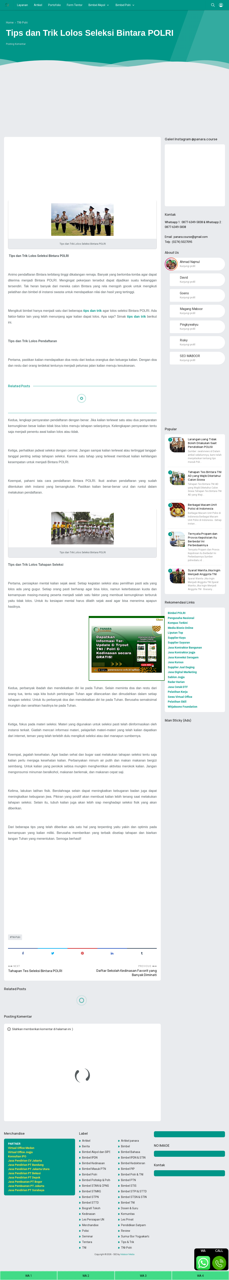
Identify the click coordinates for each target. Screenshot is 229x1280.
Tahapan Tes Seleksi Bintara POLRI (35, 971)
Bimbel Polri (123, 5)
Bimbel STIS (128, 1185)
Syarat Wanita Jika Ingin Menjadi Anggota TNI (204, 572)
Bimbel (125, 1146)
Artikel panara (130, 1140)
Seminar (87, 1236)
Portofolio (54, 5)
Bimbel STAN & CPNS (95, 1185)
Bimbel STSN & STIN (134, 1197)
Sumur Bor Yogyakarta (135, 1236)
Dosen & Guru (129, 1208)
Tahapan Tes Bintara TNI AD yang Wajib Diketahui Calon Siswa (205, 475)
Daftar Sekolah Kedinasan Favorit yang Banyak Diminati (126, 973)
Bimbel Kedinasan (93, 1163)
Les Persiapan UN (93, 1219)
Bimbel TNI (128, 1202)
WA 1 (28, 1275)
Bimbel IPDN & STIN (133, 1157)
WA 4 (200, 1275)
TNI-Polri (15, 937)
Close (159, 619)
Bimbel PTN (128, 1180)
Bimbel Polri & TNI (132, 1174)
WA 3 (143, 1275)
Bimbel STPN (90, 1197)
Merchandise (90, 1225)
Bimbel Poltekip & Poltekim (96, 1180)
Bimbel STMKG (91, 1191)
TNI (84, 1247)
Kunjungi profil (187, 266)
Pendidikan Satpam (133, 1225)
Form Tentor (74, 5)
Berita (86, 1146)
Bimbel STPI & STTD (134, 1191)
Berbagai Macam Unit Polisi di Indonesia (202, 506)
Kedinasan (88, 1213)
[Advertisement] (114, 103)
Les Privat (127, 1219)
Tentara (87, 1242)
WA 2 (85, 1275)
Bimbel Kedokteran (133, 1163)
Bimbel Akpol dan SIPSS (96, 1152)
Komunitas (128, 1213)
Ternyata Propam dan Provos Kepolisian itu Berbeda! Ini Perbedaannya (202, 539)
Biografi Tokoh (91, 1208)
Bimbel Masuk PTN (94, 1168)
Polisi (85, 1230)
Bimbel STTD (90, 1202)
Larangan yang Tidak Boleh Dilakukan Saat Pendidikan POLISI (202, 443)
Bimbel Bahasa (130, 1152)
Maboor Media (127, 1254)
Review (125, 1230)
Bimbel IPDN (90, 1157)
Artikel (38, 5)
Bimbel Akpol (97, 5)
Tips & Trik (127, 1242)
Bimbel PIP (128, 1168)
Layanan (22, 5)
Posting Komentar (16, 44)
